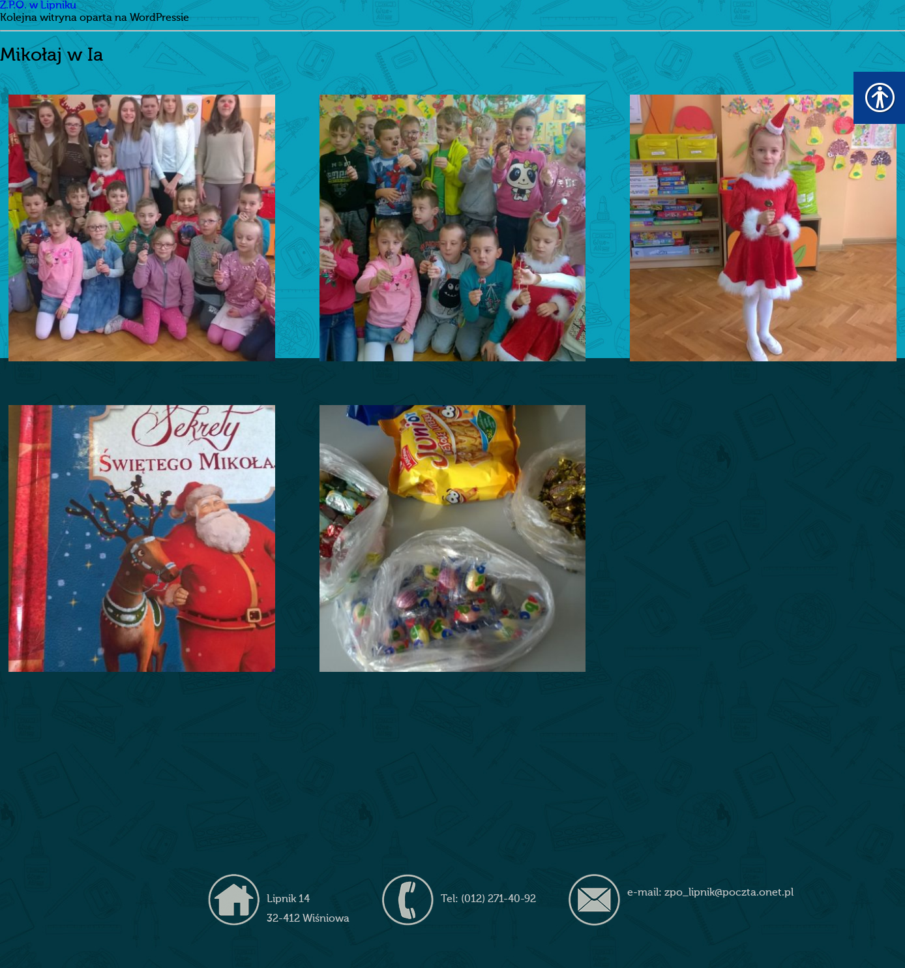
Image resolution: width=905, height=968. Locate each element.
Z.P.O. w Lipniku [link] (38, 6)
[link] (142, 228)
